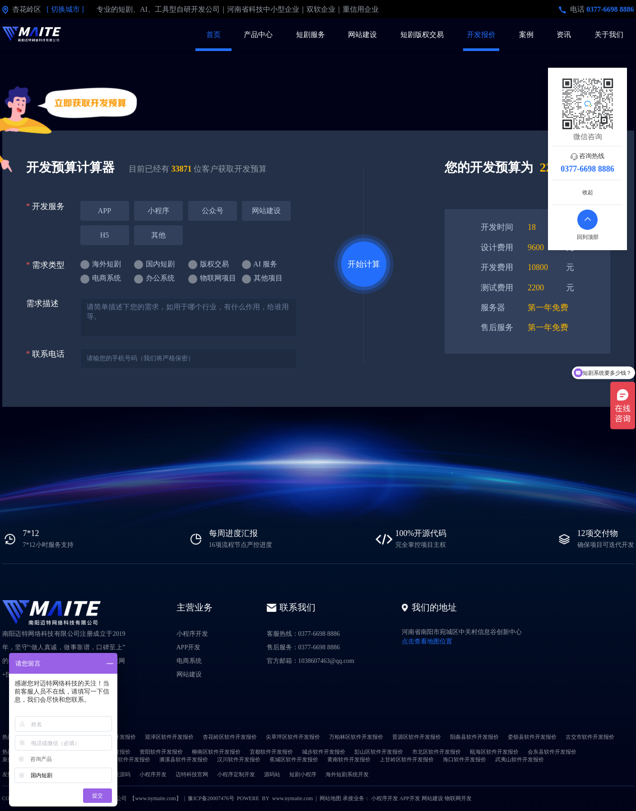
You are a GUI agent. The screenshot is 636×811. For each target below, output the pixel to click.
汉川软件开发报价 (238, 759)
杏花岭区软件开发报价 (230, 737)
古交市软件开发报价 (590, 737)
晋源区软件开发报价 (416, 737)
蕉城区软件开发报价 (293, 759)
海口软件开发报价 (464, 759)
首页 (213, 34)
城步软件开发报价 (323, 752)
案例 (526, 34)
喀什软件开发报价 (128, 759)
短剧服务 (310, 34)
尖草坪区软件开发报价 (293, 737)
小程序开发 (192, 633)
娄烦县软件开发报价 (532, 737)
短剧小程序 (302, 774)
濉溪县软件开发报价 (183, 759)
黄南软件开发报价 (349, 759)
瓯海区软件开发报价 (494, 752)
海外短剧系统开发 (347, 774)
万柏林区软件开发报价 (356, 737)
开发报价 (481, 34)
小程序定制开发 (236, 774)
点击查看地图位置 (427, 641)
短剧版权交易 (422, 34)
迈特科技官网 (192, 774)
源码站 (272, 774)
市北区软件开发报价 (436, 752)
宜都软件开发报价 (271, 752)
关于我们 (608, 34)
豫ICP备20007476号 (211, 798)
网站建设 (362, 34)
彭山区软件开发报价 (378, 752)
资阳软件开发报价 (161, 752)
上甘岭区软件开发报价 (407, 759)
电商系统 (189, 660)
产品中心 (258, 34)
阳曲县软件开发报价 (474, 737)
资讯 (564, 34)
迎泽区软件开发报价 (169, 737)
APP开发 (188, 647)
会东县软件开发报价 (552, 752)
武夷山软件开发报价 (519, 759)
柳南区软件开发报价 (216, 752)
